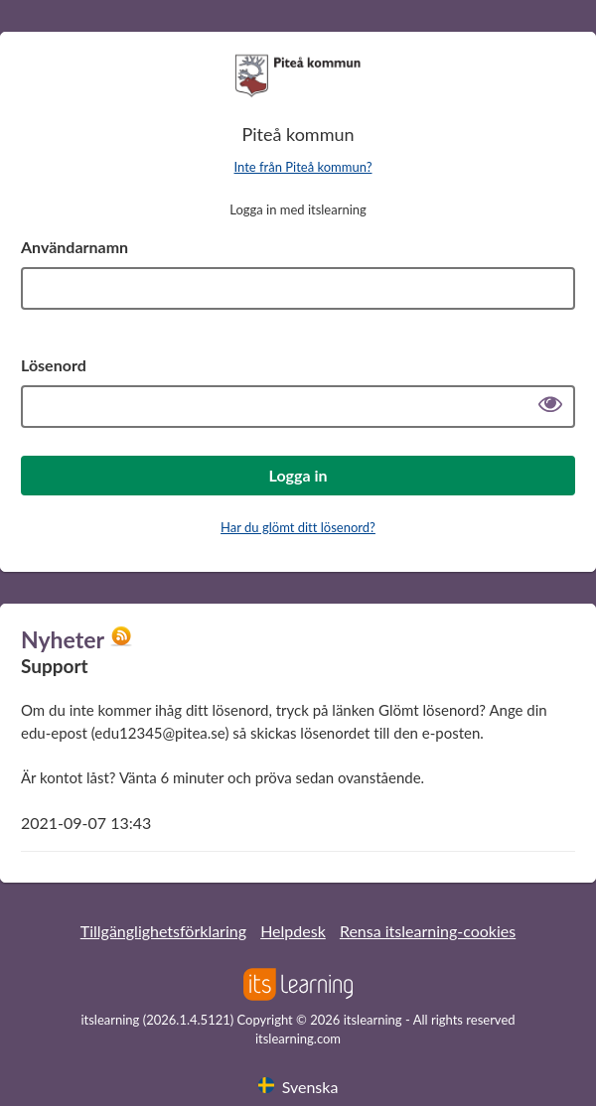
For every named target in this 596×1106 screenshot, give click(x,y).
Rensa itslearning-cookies (428, 930)
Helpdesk (293, 930)
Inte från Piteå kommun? (303, 167)
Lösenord (53, 364)
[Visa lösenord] (550, 406)
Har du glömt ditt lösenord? (298, 527)
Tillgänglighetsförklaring (163, 930)
